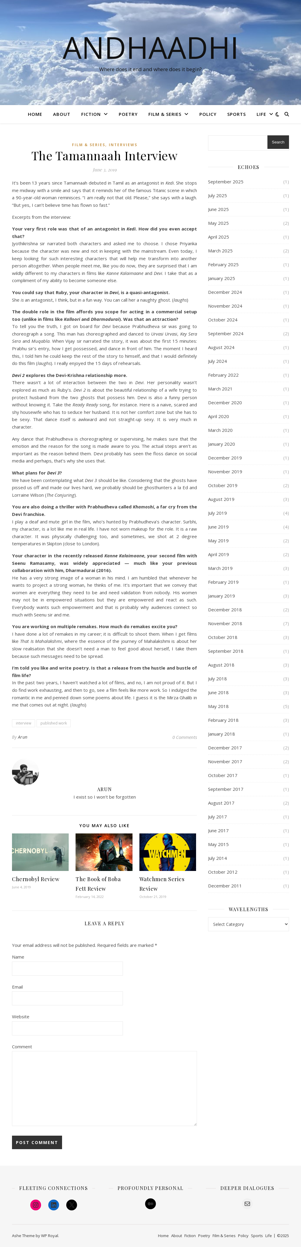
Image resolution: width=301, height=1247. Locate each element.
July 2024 (217, 361)
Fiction (91, 114)
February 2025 (223, 264)
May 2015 (218, 844)
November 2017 (225, 761)
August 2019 (221, 499)
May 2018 (218, 706)
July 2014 (217, 858)
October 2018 (222, 637)
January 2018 (221, 734)
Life (261, 114)
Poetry (128, 114)
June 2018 (218, 692)
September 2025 (225, 182)
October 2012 (222, 872)
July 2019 (217, 513)
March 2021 (220, 389)
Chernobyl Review (35, 879)
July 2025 (217, 195)
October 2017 (222, 775)
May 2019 (218, 541)
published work (53, 723)
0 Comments (184, 737)
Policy (207, 114)
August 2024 (221, 347)
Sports (236, 114)
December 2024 (225, 292)
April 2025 (218, 237)
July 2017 (217, 817)
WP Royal (49, 1235)
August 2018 (221, 665)
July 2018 (217, 679)
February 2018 (223, 720)
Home (35, 114)
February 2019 (223, 582)
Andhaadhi (151, 47)
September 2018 (225, 651)
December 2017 (225, 748)
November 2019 (225, 471)
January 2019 (221, 596)
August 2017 (221, 803)
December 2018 (225, 610)
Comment (22, 1047)
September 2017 (225, 789)
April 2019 (218, 554)
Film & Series (164, 114)
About (61, 114)
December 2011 (225, 886)
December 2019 (225, 458)
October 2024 (222, 320)
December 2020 (225, 402)
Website (20, 1017)
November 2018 (225, 623)
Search (278, 142)
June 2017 (218, 830)
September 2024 (225, 333)
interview (23, 723)
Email (17, 987)
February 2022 (223, 375)
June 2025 (218, 209)
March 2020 (220, 430)
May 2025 (218, 223)
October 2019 (222, 485)
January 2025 (221, 278)
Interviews (123, 144)
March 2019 (220, 568)
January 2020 (221, 444)
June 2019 (218, 527)
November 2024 (225, 306)
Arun (23, 737)
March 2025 (220, 251)
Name (18, 957)
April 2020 (218, 416)
